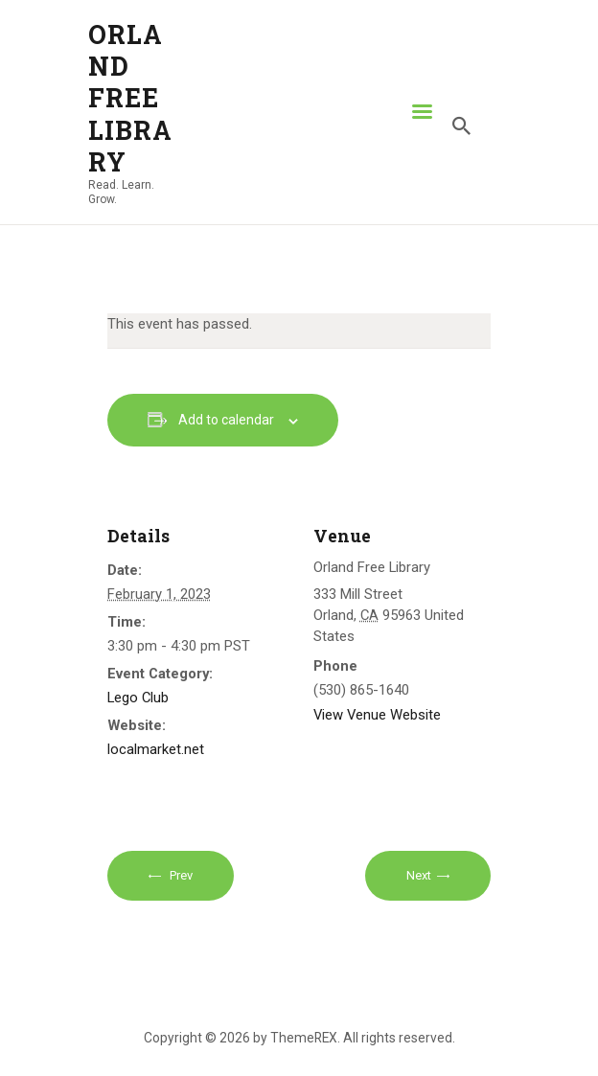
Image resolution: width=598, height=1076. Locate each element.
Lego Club (138, 697)
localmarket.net (155, 749)
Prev (180, 875)
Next (418, 875)
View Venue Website (377, 714)
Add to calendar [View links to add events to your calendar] (226, 419)
